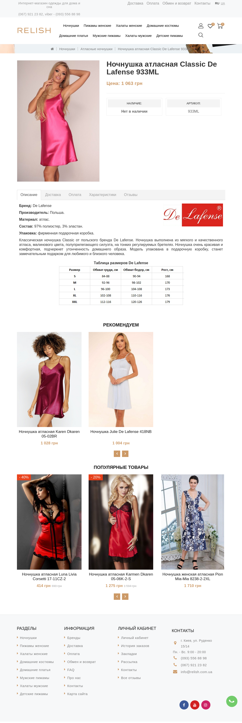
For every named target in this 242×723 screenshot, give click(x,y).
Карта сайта (77, 695)
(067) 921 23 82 (30, 14)
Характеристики (102, 195)
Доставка (135, 3)
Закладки (129, 655)
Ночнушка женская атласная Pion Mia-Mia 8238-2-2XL (192, 577)
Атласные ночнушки (96, 49)
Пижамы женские (97, 25)
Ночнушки (71, 25)
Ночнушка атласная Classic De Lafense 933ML (154, 49)
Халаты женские (129, 25)
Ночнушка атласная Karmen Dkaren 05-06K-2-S (121, 577)
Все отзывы (131, 679)
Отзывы (131, 195)
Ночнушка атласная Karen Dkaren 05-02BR (49, 433)
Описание (29, 195)
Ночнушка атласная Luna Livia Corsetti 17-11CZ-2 (49, 577)
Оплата (153, 3)
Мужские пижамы (106, 36)
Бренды (73, 639)
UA (223, 3)
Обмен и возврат (177, 3)
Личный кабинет (135, 639)
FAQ (71, 671)
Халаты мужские (138, 36)
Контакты (202, 3)
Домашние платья (73, 36)
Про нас (74, 679)
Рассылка (129, 663)
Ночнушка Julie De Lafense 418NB (121, 431)
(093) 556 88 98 (68, 14)
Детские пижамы (169, 36)
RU (217, 3)
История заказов (135, 647)
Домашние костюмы (163, 25)
